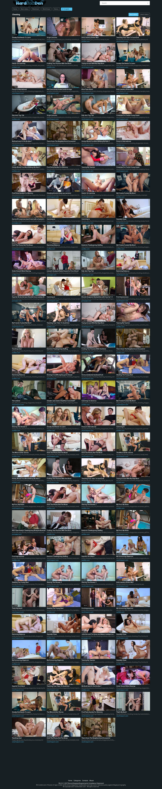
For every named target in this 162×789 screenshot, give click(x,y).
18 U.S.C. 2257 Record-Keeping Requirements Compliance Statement (81, 783)
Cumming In (51, 219)
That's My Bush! (121, 712)
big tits (118, 39)
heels (148, 91)
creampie (68, 143)
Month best (46, 9)
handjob (34, 65)
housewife (74, 273)
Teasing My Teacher (88, 167)
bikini (98, 403)
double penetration (149, 273)
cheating (68, 39)
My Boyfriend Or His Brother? (22, 141)
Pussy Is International (19, 89)
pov (63, 39)
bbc (13, 221)
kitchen (113, 532)
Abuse (91, 780)
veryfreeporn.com (122, 41)
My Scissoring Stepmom (124, 556)
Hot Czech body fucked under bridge (59, 89)
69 (13, 273)
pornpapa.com (17, 223)
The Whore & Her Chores (20, 452)
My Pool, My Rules (18, 504)
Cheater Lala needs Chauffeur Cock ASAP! (61, 401)
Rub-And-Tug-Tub (18, 115)
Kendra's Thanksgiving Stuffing (92, 245)
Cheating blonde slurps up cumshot (59, 193)
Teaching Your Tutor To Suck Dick (127, 37)
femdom (45, 39)
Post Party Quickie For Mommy (57, 167)
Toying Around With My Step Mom (93, 63)
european (136, 91)
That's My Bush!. (17, 608)
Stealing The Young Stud (124, 375)
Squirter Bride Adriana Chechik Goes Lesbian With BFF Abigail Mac (29, 297)
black (17, 39)
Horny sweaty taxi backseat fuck (92, 375)
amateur (50, 91)
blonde (53, 39)
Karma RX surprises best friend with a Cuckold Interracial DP (29, 219)
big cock (17, 221)
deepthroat (41, 221)
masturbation (144, 714)
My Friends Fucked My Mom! (126, 193)
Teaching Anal (17, 349)
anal (117, 195)
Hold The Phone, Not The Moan (22, 245)
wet (113, 377)
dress (137, 299)
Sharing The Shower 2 (19, 427)
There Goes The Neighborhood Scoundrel (130, 349)
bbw (13, 247)
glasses (142, 39)
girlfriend (44, 506)
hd (105, 39)
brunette (101, 169)
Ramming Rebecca (53, 245)
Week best (35, 9)
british (27, 39)
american (15, 299)
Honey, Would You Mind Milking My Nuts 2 (96, 141)
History (56, 9)
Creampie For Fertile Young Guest (127, 115)
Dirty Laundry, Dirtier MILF (90, 37)
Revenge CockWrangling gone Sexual (59, 375)
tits (122, 39)
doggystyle (33, 39)
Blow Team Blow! (87, 89)
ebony (76, 65)
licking (49, 65)
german (111, 221)
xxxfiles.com (16, 41)
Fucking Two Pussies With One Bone (59, 63)
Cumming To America (89, 401)
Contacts (85, 780)
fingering (84, 169)
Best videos (25, 9)
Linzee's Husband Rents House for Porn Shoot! (63, 271)
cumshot (74, 39)
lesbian (41, 299)
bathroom (15, 117)
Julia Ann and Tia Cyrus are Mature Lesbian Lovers (98, 634)
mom (113, 636)
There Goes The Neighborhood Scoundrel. (61, 141)
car (68, 195)
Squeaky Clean (121, 219)
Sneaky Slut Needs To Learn (21, 37)
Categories (77, 780)
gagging (141, 117)
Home (15, 9)
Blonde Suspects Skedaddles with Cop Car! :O (97, 297)
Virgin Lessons (52, 37)
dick (13, 39)
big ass (84, 39)
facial (39, 39)
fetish (76, 403)
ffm (141, 377)
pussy (49, 39)
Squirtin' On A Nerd (88, 556)
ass (108, 39)
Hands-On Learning (18, 63)
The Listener (16, 401)
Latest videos (144, 14)
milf (79, 273)
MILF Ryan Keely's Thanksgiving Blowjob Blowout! (29, 530)
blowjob (21, 39)
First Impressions (122, 297)
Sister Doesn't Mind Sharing (21, 271)
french (147, 221)
